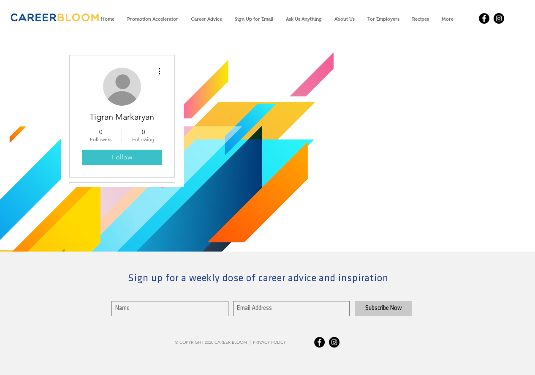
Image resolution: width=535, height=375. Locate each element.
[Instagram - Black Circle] (499, 18)
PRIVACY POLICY (269, 342)
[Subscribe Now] (383, 308)
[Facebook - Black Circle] (484, 18)
